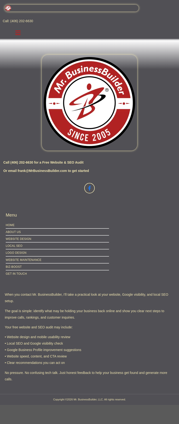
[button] (17, 32)
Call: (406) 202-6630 (18, 21)
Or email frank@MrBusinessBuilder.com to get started (46, 171)
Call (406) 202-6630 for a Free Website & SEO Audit (43, 162)
